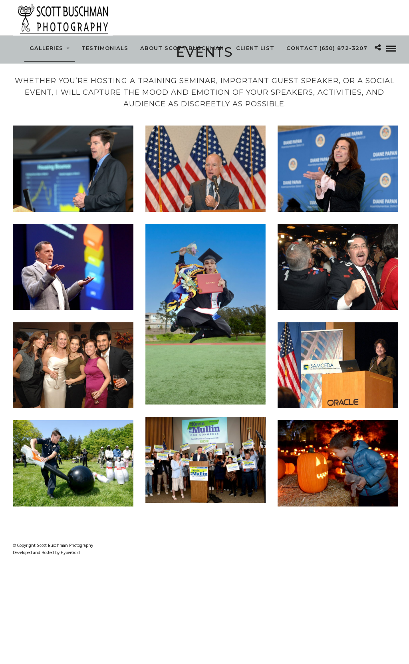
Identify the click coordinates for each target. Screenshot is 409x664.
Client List (255, 48)
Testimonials (104, 48)
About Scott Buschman (182, 48)
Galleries (46, 48)
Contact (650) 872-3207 (326, 48)
